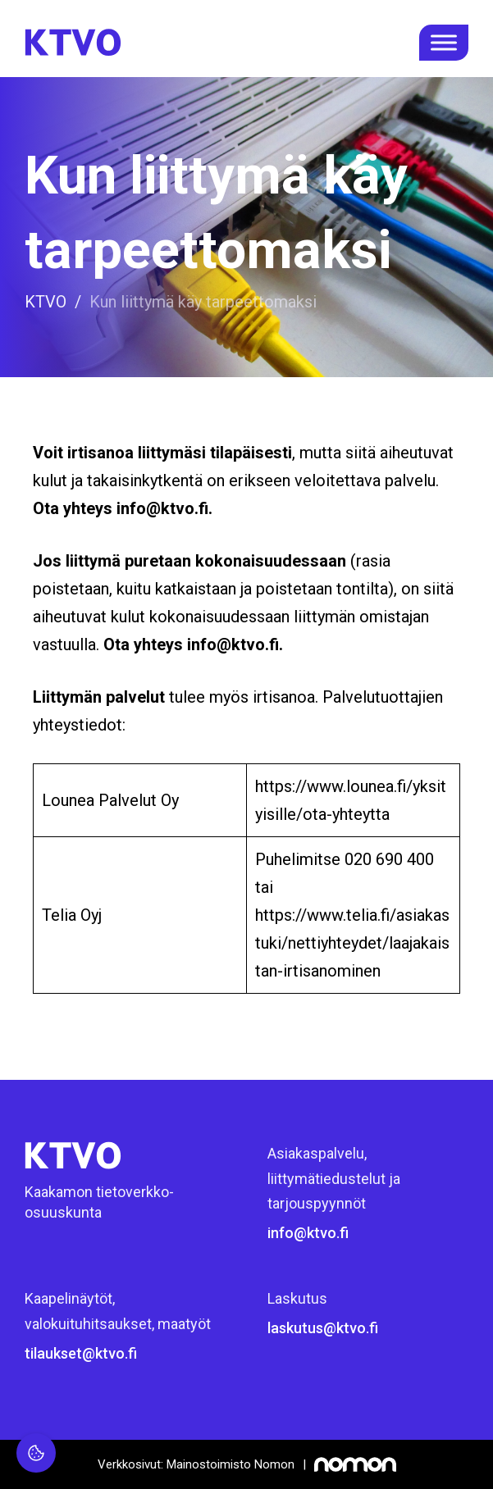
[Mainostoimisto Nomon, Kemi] (247, 1464)
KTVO (45, 302)
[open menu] (443, 43)
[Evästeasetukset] (36, 1453)
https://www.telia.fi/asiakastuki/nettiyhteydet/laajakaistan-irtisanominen (352, 943)
